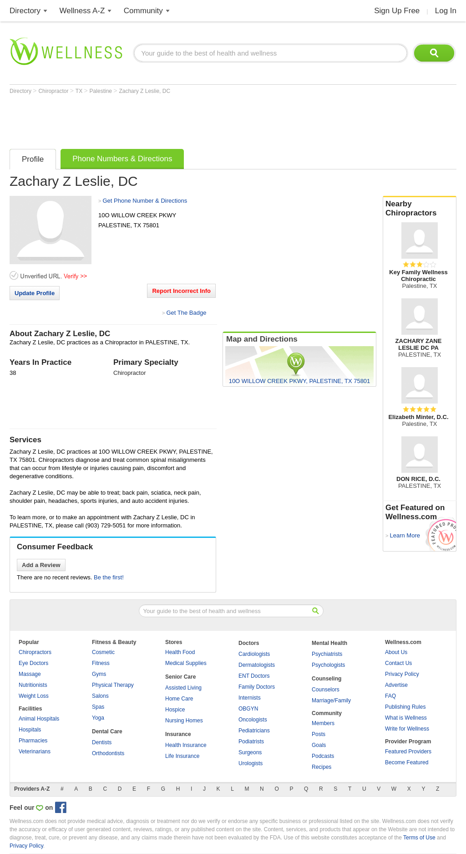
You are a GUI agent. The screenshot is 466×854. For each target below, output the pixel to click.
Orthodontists (108, 753)
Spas (98, 707)
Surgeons (250, 752)
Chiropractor (54, 91)
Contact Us (398, 663)
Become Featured (406, 762)
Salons (100, 696)
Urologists (250, 763)
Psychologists (328, 665)
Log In (445, 10)
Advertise (396, 685)
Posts (318, 734)
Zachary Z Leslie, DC (144, 91)
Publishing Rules (405, 707)
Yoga (98, 718)
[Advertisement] (175, 119)
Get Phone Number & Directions (144, 200)
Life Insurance (182, 756)
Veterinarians (35, 751)
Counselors (325, 689)
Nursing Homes (184, 720)
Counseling (326, 678)
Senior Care (180, 677)
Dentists (101, 742)
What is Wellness (406, 718)
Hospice (175, 709)
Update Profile (35, 293)
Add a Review (41, 565)
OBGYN (248, 709)
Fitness (101, 663)
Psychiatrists (327, 654)
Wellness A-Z (82, 10)
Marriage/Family (331, 700)
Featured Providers (408, 751)
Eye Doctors (33, 663)
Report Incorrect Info (181, 290)
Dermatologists (256, 665)
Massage (30, 674)
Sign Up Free (397, 10)
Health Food (180, 652)
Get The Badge (186, 312)
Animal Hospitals (39, 719)
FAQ (390, 696)
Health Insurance (186, 745)
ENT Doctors (253, 676)
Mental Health (329, 643)
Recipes (321, 767)
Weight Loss (34, 696)
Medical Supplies (186, 663)
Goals (319, 745)
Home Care (179, 698)
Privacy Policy (402, 674)
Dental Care (107, 731)
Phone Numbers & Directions (122, 158)
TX (80, 91)
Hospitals (30, 729)
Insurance (178, 734)
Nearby (419, 208)
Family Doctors (256, 687)
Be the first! (109, 577)
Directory (25, 10)
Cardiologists (254, 654)
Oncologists (252, 719)
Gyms (99, 674)
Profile (33, 159)
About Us (396, 652)
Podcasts (323, 756)
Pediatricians (254, 730)
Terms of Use (419, 837)
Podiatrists (251, 741)
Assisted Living (183, 688)
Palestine (102, 91)
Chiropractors (35, 652)
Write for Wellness (407, 729)
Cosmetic (103, 652)
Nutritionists (33, 685)
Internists (249, 698)
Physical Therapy (113, 685)
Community (143, 10)
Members (323, 723)
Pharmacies (33, 740)
